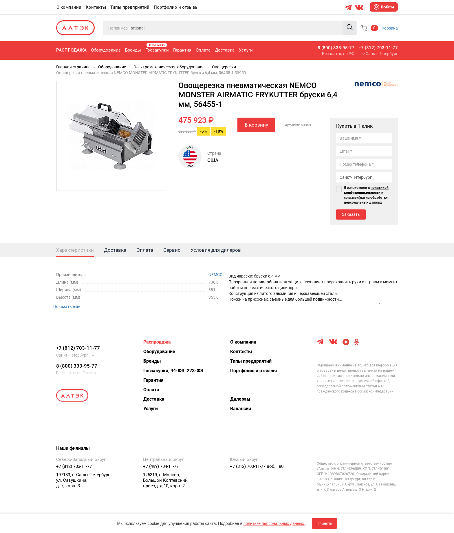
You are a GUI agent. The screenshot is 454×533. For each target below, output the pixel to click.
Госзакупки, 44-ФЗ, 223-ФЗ (173, 370)
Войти (384, 7)
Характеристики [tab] (75, 250)
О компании (68, 7)
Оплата (203, 50)
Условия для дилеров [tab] (216, 250)
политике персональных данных (274, 523)
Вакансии (240, 408)
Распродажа (71, 50)
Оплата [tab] (144, 250)
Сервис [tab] (171, 250)
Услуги (246, 50)
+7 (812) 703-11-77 (378, 47)
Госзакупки (157, 48)
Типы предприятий (129, 7)
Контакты (96, 7)
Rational (136, 28)
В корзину (256, 125)
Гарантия (182, 50)
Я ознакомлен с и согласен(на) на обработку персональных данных (366, 195)
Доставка (225, 50)
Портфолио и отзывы (176, 7)
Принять (324, 523)
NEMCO (215, 274)
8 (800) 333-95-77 (336, 47)
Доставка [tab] (115, 250)
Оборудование (106, 50)
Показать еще (66, 306)
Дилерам (240, 399)
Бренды (133, 50)
